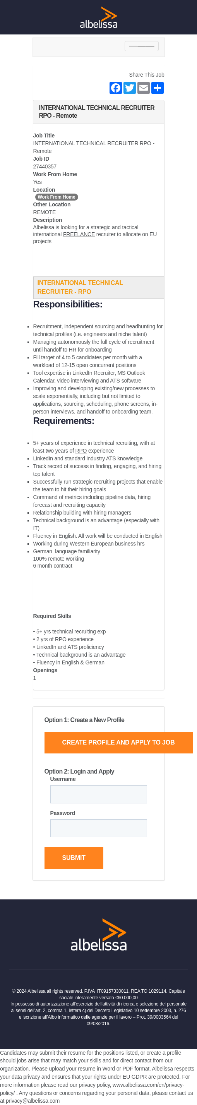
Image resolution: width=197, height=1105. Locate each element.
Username (63, 779)
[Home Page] (98, 17)
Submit (73, 857)
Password (62, 813)
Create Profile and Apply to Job (118, 742)
